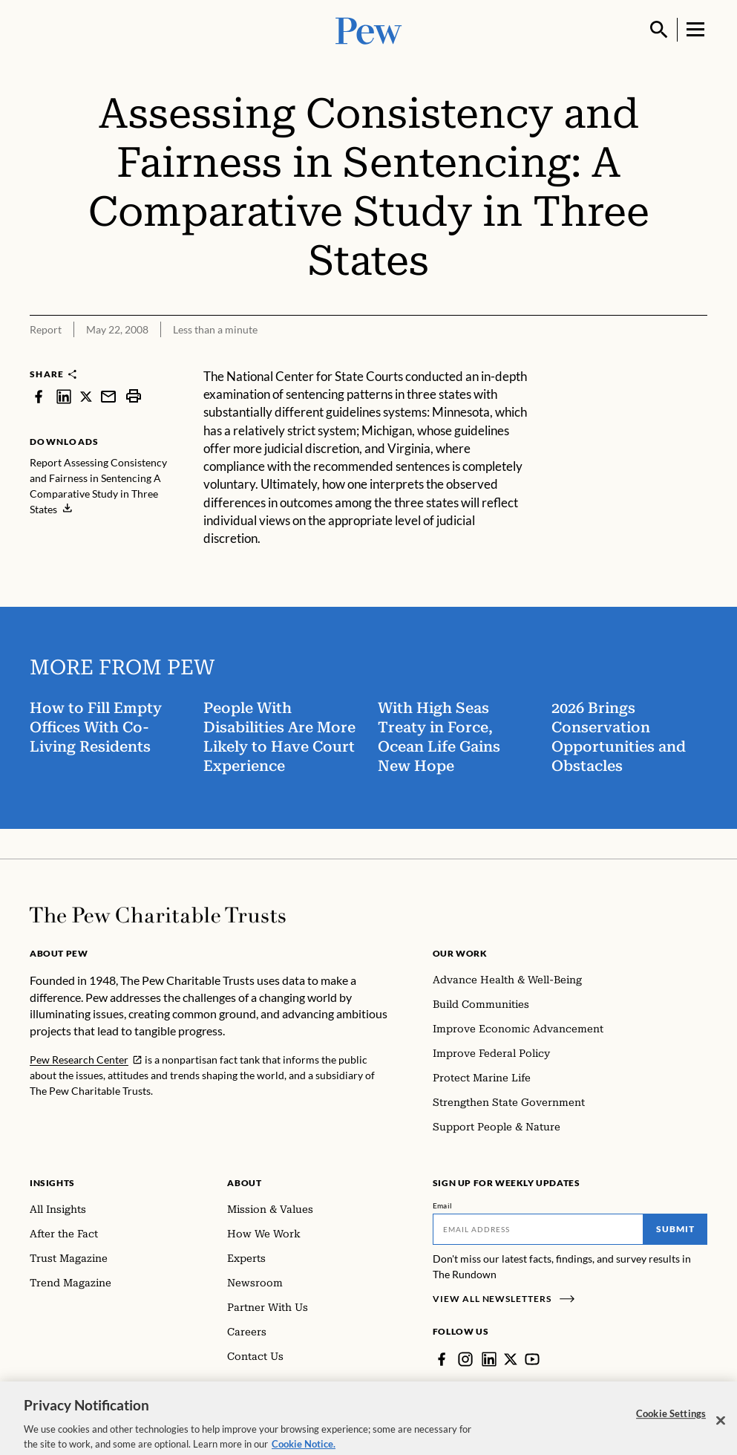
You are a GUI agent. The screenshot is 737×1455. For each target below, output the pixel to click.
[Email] (538, 1229)
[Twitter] (510, 1359)
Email (443, 1205)
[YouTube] (532, 1359)
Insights (52, 1182)
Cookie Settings (671, 1419)
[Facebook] (442, 1359)
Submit (675, 1228)
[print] (134, 396)
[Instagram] (465, 1359)
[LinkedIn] (489, 1359)
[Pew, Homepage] (368, 29)
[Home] (158, 915)
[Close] (720, 1426)
